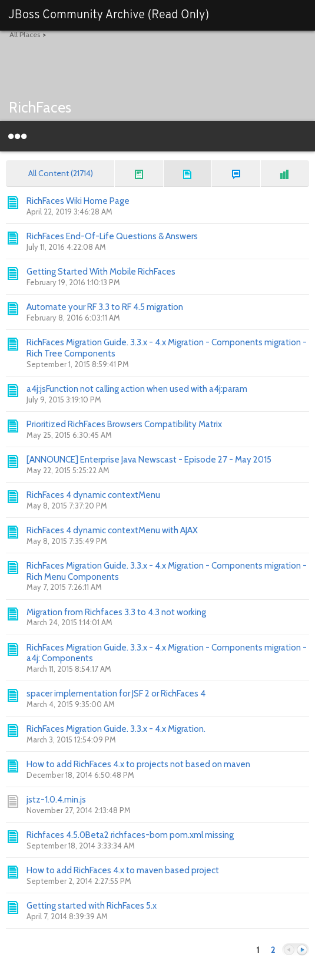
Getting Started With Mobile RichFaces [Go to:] (100, 271)
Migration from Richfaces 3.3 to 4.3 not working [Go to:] (116, 612)
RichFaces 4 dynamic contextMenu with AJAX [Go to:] (112, 530)
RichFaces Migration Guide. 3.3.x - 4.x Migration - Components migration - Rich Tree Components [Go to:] (166, 348)
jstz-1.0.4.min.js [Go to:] (56, 799)
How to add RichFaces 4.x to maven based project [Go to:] (122, 870)
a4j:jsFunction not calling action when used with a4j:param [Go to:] (136, 389)
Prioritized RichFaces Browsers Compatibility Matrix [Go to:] (124, 424)
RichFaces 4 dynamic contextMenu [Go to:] (93, 495)
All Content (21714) (60, 173)
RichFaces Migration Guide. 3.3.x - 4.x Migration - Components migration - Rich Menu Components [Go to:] (166, 571)
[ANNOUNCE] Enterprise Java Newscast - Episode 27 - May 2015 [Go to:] (148, 459)
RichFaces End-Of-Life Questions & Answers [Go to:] (112, 236)
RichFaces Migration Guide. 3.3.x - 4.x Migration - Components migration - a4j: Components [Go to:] (166, 653)
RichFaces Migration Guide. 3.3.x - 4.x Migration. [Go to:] (115, 729)
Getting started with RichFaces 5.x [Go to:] (91, 905)
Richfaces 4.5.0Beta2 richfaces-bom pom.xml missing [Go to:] (130, 835)
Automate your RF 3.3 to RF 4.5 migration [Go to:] (104, 307)
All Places (24, 34)
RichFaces (40, 107)
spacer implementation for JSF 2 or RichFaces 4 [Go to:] (115, 693)
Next (302, 950)
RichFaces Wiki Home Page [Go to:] (78, 201)
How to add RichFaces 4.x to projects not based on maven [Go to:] (138, 764)
